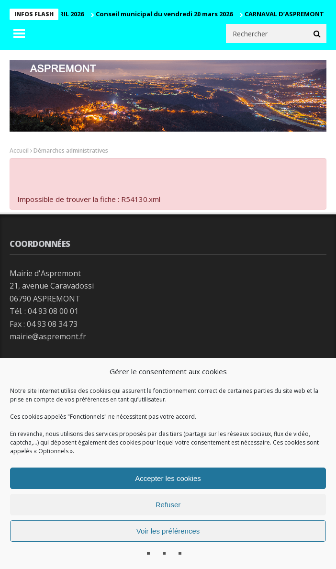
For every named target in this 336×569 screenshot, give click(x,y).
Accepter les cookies (168, 478)
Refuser (168, 505)
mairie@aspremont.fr (48, 336)
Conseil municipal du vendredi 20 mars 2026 (166, 14)
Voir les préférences (168, 531)
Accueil (19, 150)
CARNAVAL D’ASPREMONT (286, 14)
